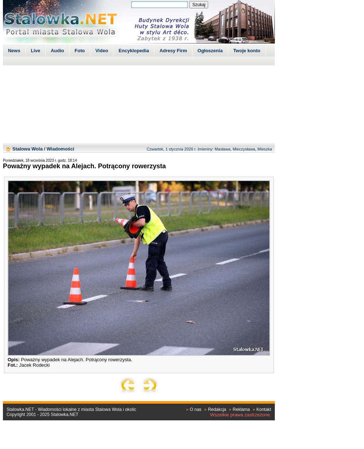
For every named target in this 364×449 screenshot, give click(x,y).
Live (35, 50)
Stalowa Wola (27, 149)
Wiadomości (60, 149)
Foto (80, 50)
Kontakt (263, 409)
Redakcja (217, 409)
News (14, 50)
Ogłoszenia (210, 50)
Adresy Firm (173, 50)
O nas (196, 409)
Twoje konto (246, 50)
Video (101, 50)
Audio (57, 50)
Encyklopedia (134, 50)
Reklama (241, 409)
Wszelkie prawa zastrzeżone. (240, 414)
